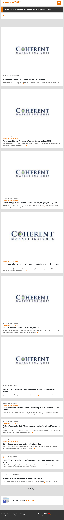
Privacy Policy (12, 515)
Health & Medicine (14, 75)
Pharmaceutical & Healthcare (10, 77)
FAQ (2, 515)
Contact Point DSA (32, 515)
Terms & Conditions (22, 515)
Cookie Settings (52, 515)
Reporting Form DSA (42, 515)
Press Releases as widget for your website (15, 15)
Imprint (6, 515)
